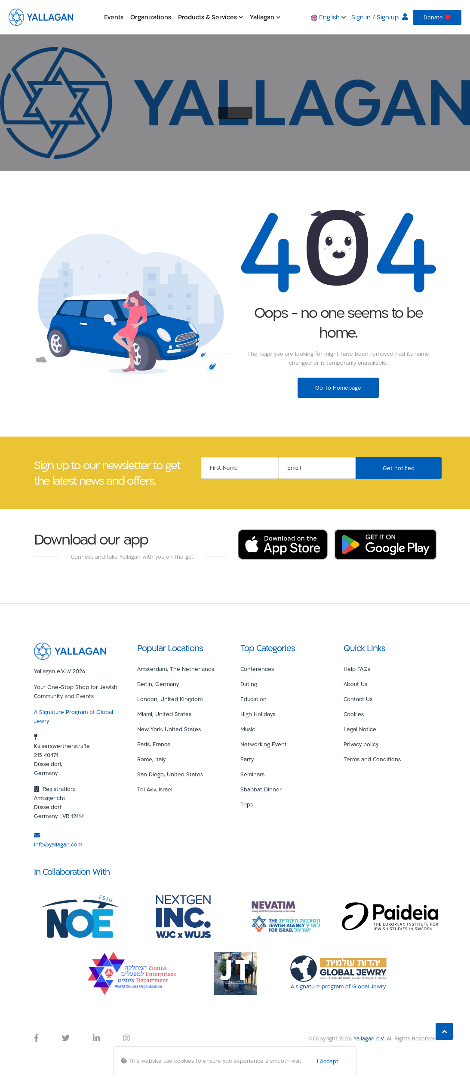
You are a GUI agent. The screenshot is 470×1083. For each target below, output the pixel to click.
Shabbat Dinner (261, 789)
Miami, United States (164, 714)
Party (247, 759)
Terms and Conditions (372, 759)
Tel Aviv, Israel (154, 789)
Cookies (354, 714)
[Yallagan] (70, 650)
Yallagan (265, 17)
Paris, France (154, 744)
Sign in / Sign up (379, 17)
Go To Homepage (338, 387)
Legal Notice (360, 729)
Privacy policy (361, 744)
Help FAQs (357, 668)
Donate (437, 17)
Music (247, 729)
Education (253, 698)
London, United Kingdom (170, 698)
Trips (246, 804)
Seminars (252, 774)
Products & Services (210, 17)
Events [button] (113, 17)
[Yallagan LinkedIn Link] (96, 1038)
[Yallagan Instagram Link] (126, 1038)
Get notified (399, 468)
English (328, 17)
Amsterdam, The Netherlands (175, 668)
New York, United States (169, 729)
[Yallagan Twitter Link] (66, 1038)
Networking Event (263, 744)
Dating (248, 683)
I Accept (327, 1061)
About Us (355, 683)
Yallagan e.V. (369, 1038)
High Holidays (257, 714)
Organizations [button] (150, 17)
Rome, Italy (151, 759)
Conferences (257, 668)
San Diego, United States (170, 774)
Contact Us (358, 698)
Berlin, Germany (158, 683)
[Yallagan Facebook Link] (36, 1038)
